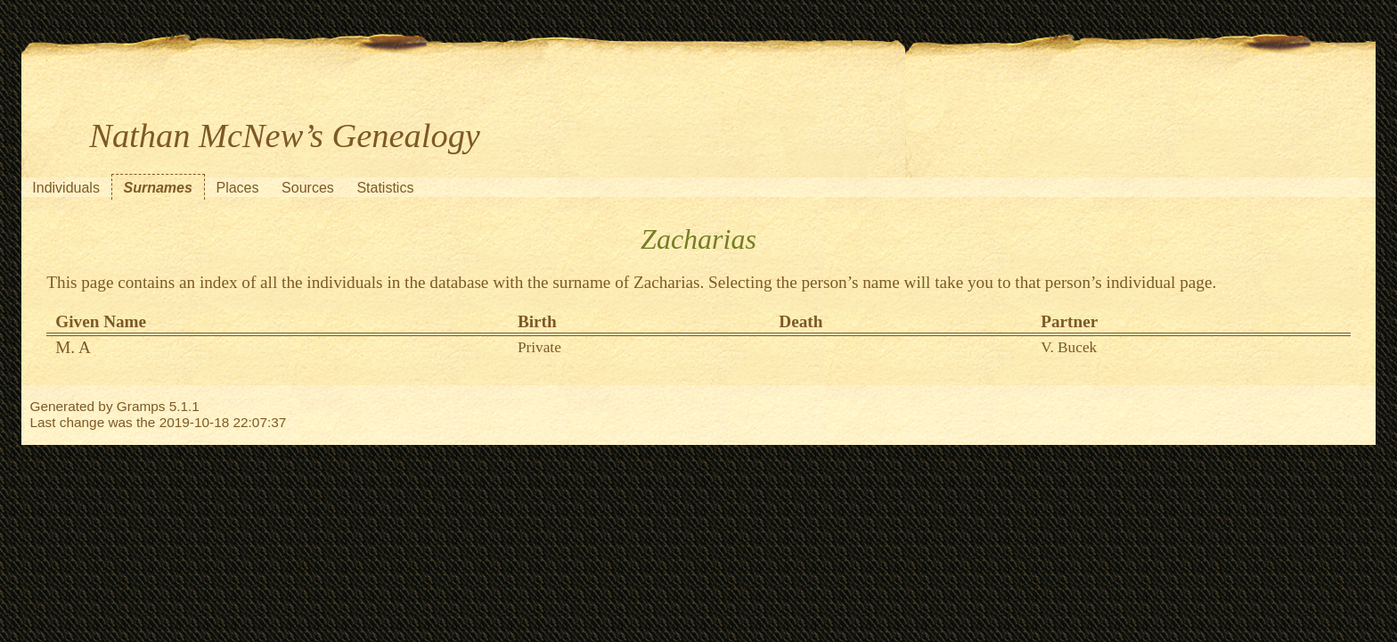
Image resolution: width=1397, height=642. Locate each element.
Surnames (158, 187)
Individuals (66, 187)
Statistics (384, 187)
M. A (72, 347)
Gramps (141, 406)
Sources (308, 187)
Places (237, 187)
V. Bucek (1069, 347)
